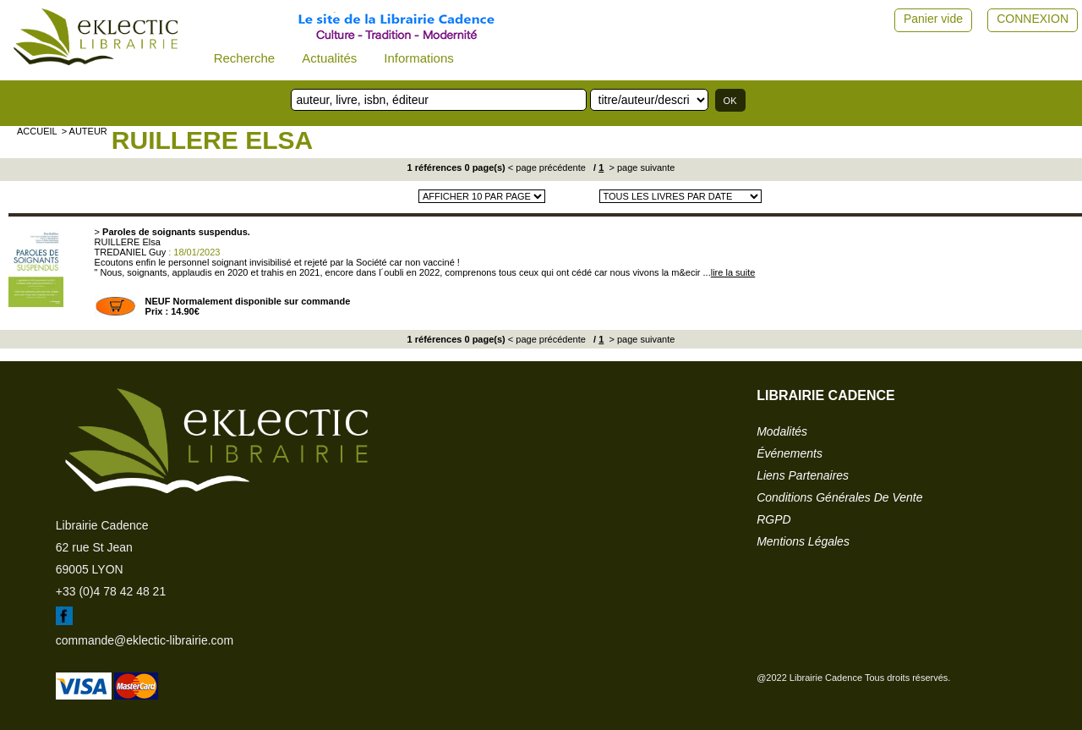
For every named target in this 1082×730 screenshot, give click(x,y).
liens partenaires (803, 475)
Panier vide (933, 18)
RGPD (773, 519)
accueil (37, 131)
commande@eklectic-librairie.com (144, 640)
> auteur (84, 131)
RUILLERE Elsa (212, 140)
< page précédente (547, 167)
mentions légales (803, 541)
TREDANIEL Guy (131, 252)
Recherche (245, 58)
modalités (782, 431)
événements (789, 453)
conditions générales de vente (839, 497)
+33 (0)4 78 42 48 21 (111, 591)
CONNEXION (1032, 18)
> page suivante (640, 167)
